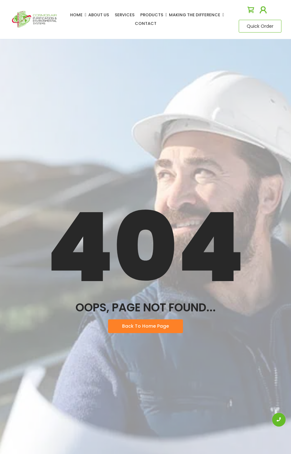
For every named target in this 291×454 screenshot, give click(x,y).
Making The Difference (195, 15)
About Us (98, 15)
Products (152, 15)
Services (125, 15)
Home (77, 15)
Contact (145, 23)
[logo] (34, 19)
